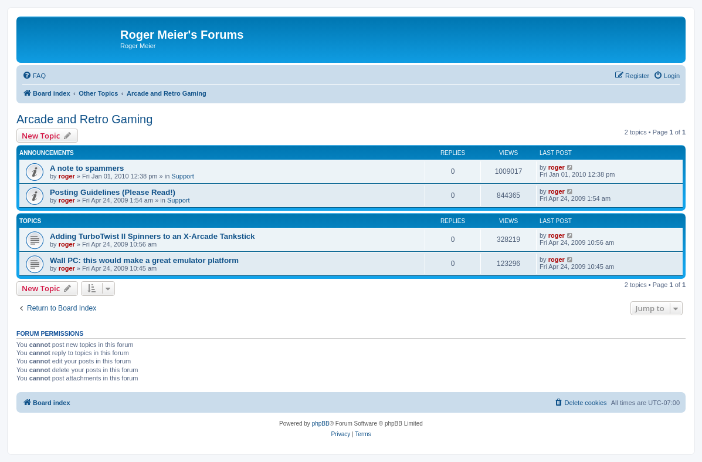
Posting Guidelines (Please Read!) (112, 192)
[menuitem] (34, 76)
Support (182, 176)
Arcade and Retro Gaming (84, 119)
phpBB (321, 423)
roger (67, 176)
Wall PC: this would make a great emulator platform (144, 260)
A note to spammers (87, 168)
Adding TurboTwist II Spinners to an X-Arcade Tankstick (152, 236)
